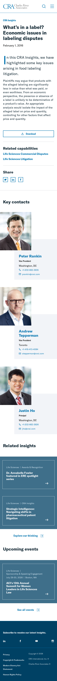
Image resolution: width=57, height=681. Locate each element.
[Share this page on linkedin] (13, 179)
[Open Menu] (52, 6)
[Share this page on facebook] (20, 179)
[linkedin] (4, 641)
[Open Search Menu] (44, 6)
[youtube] (36, 641)
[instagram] (53, 641)
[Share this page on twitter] (5, 179)
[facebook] (20, 641)
